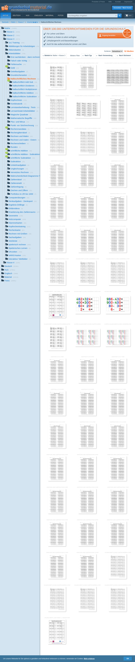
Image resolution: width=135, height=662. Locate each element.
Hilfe (110, 2)
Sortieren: (108, 51)
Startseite (5, 22)
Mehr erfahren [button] (89, 659)
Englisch (38, 15)
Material (50, 15)
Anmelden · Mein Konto (122, 8)
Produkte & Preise (98, 2)
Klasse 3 (21, 22)
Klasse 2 (11, 35)
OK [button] (128, 659)
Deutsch (17, 15)
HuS (27, 15)
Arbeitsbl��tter (33, 22)
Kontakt (118, 2)
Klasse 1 (11, 32)
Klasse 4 (11, 262)
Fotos (60, 15)
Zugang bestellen (116, 35)
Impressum (128, 2)
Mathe (5, 15)
